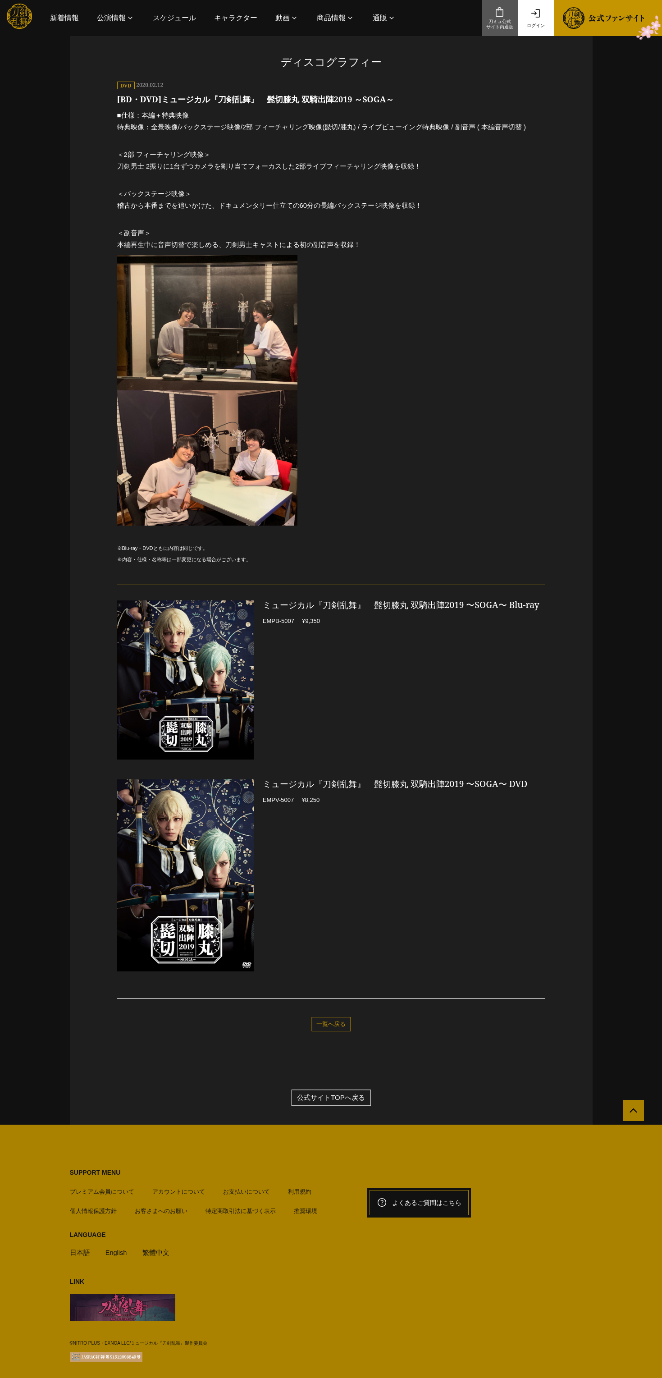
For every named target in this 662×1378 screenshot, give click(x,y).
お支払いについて (246, 1190)
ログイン (536, 18)
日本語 (80, 1251)
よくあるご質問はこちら (419, 1203)
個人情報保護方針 (93, 1209)
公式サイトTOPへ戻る (331, 1098)
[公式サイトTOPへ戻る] (631, 1112)
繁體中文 (156, 1251)
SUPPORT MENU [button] (95, 1173)
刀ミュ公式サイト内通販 (499, 18)
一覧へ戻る (331, 1024)
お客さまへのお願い (161, 1209)
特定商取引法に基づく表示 (240, 1209)
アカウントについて (178, 1190)
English (116, 1251)
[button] (116, 17)
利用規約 (299, 1190)
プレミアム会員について (102, 1190)
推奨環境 (305, 1209)
